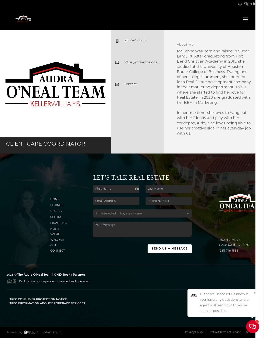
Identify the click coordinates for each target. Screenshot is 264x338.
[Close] (254, 293)
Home (54, 199)
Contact (126, 84)
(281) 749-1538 (228, 250)
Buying (56, 211)
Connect (57, 250)
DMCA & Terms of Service (224, 332)
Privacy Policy (194, 332)
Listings (56, 205)
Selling (56, 217)
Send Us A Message (170, 248)
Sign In (247, 4)
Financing (58, 223)
